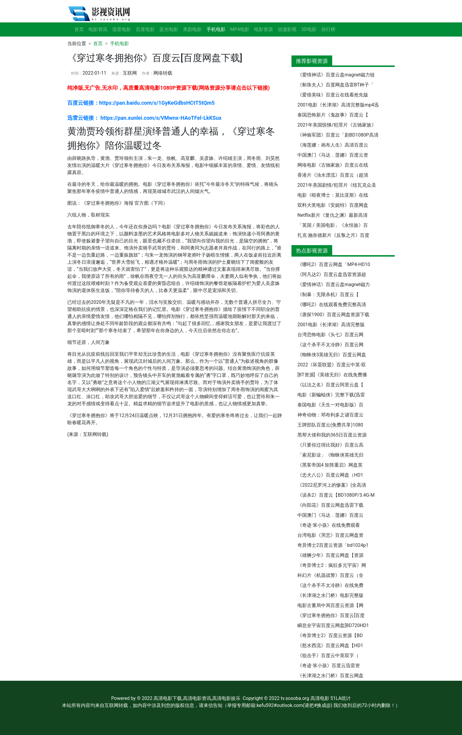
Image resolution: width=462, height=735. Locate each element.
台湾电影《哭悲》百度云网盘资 (330, 535)
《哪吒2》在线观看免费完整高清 (331, 304)
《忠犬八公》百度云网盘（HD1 (330, 475)
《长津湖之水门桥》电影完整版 (330, 595)
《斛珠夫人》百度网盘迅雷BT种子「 (335, 85)
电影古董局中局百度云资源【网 (330, 605)
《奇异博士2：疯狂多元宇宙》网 (331, 565)
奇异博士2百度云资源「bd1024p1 (332, 545)
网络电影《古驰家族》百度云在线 (332, 165)
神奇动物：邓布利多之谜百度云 (330, 415)
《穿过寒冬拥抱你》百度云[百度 (331, 615)
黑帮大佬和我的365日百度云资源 (332, 435)
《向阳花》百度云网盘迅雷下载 (330, 505)
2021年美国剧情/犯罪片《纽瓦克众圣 (336, 185)
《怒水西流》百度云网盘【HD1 (330, 645)
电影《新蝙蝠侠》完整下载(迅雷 (331, 395)
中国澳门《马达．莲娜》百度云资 (332, 155)
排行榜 (328, 29)
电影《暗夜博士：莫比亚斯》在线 (332, 195)
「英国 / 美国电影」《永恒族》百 (332, 225)
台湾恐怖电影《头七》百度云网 (330, 334)
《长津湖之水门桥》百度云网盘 (330, 675)
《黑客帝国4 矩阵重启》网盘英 (330, 465)
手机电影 (119, 43)
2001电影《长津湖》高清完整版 (331, 324)
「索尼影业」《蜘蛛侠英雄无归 (330, 455)
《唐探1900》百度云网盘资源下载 (333, 314)
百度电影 (145, 29)
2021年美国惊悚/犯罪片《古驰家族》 (336, 125)
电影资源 (263, 29)
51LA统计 (340, 698)
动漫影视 (287, 29)
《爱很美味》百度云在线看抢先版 (332, 95)
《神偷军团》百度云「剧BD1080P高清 (338, 135)
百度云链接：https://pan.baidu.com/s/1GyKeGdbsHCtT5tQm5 (141, 103)
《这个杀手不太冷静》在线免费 (330, 585)
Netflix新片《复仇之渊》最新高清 (332, 215)
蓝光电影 (168, 29)
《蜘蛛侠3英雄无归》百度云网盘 (331, 354)
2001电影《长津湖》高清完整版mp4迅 (338, 105)
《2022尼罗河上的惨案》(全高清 (331, 485)
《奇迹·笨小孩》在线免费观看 (328, 525)
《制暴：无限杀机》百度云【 (328, 294)
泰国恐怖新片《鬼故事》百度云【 (332, 115)
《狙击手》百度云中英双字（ (328, 655)
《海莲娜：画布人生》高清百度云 (332, 145)
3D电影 (309, 29)
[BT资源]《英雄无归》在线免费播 (332, 375)
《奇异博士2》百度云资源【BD (330, 635)
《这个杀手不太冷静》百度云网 (330, 344)
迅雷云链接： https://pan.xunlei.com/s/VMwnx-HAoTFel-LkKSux (144, 118)
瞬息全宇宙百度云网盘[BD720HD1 (333, 625)
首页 (79, 29)
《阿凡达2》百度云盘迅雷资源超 (331, 274)
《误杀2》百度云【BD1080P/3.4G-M (336, 495)
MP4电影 (239, 29)
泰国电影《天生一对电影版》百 (330, 405)
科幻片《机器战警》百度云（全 (330, 575)
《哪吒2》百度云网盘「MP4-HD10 (333, 264)
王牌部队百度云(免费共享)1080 (330, 425)
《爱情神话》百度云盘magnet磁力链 (336, 75)
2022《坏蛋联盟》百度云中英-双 (331, 365)
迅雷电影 (121, 29)
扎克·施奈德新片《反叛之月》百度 (333, 235)
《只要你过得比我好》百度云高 (330, 445)
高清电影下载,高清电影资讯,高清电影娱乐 (196, 698)
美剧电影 (192, 29)
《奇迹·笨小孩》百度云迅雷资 (328, 665)
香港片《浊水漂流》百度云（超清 (332, 175)
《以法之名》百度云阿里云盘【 (330, 385)
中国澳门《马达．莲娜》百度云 (330, 515)
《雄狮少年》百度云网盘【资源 (330, 555)
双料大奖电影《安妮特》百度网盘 (332, 205)
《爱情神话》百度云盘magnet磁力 (333, 284)
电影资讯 (98, 29)
